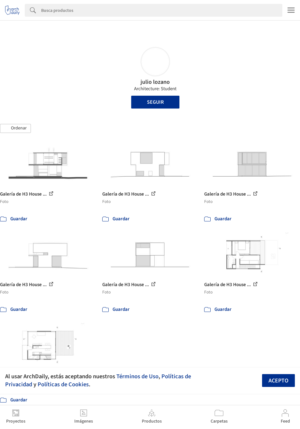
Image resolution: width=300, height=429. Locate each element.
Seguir (155, 102)
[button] (15, 128)
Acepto (278, 381)
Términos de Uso (137, 376)
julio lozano (155, 82)
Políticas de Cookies (63, 384)
